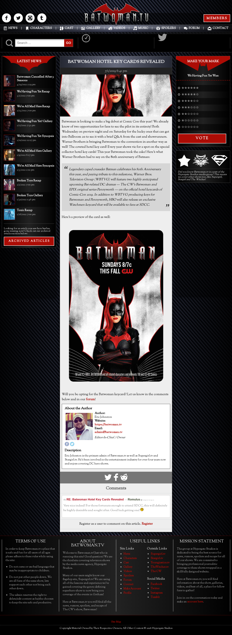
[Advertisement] (29, 274)
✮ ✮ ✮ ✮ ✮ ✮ (190, 88)
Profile (127, 593)
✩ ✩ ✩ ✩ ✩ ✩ (190, 127)
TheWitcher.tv (160, 567)
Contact (128, 584)
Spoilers (128, 576)
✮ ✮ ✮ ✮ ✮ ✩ (190, 94)
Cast (126, 563)
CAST (69, 30)
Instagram (157, 593)
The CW (156, 571)
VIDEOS (119, 30)
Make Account (132, 589)
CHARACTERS (41, 30)
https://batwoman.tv (108, 424)
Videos (127, 571)
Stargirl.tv (157, 558)
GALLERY (93, 30)
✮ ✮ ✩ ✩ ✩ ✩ (190, 114)
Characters (130, 558)
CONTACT (220, 30)
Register (147, 524)
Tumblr (155, 597)
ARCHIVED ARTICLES (29, 241)
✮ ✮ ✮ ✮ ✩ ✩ (190, 101)
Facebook (156, 584)
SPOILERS (168, 30)
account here (195, 602)
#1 (64, 500)
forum (90, 399)
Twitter (155, 589)
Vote (202, 138)
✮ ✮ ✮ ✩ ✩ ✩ (190, 107)
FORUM (194, 30)
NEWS (12, 30)
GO (68, 43)
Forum (127, 580)
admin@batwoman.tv (108, 432)
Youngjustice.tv (160, 563)
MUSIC (143, 30)
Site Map (116, 622)
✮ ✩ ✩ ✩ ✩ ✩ (190, 120)
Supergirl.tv (158, 554)
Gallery (127, 567)
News (126, 554)
